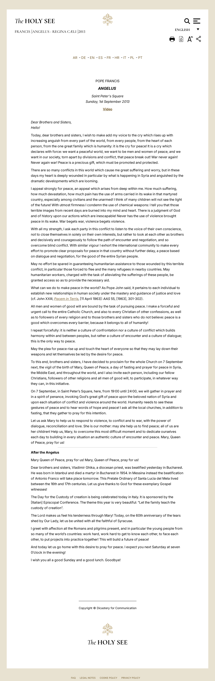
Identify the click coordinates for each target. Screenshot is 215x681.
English (184, 31)
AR (75, 57)
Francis (23, 31)
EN (92, 57)
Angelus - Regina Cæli (54, 31)
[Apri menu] (196, 21)
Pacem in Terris (66, 299)
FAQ (73, 677)
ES (100, 57)
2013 (82, 31)
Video (107, 109)
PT (140, 57)
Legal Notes (88, 677)
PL (132, 57)
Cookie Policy (108, 677)
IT (124, 57)
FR (109, 57)
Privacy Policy (130, 677)
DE (83, 57)
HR (117, 57)
